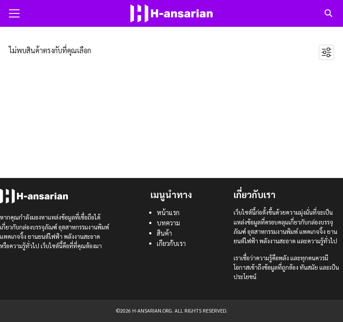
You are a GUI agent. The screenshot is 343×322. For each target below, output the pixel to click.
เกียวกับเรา (171, 243)
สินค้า (164, 233)
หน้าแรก (168, 212)
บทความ (168, 223)
